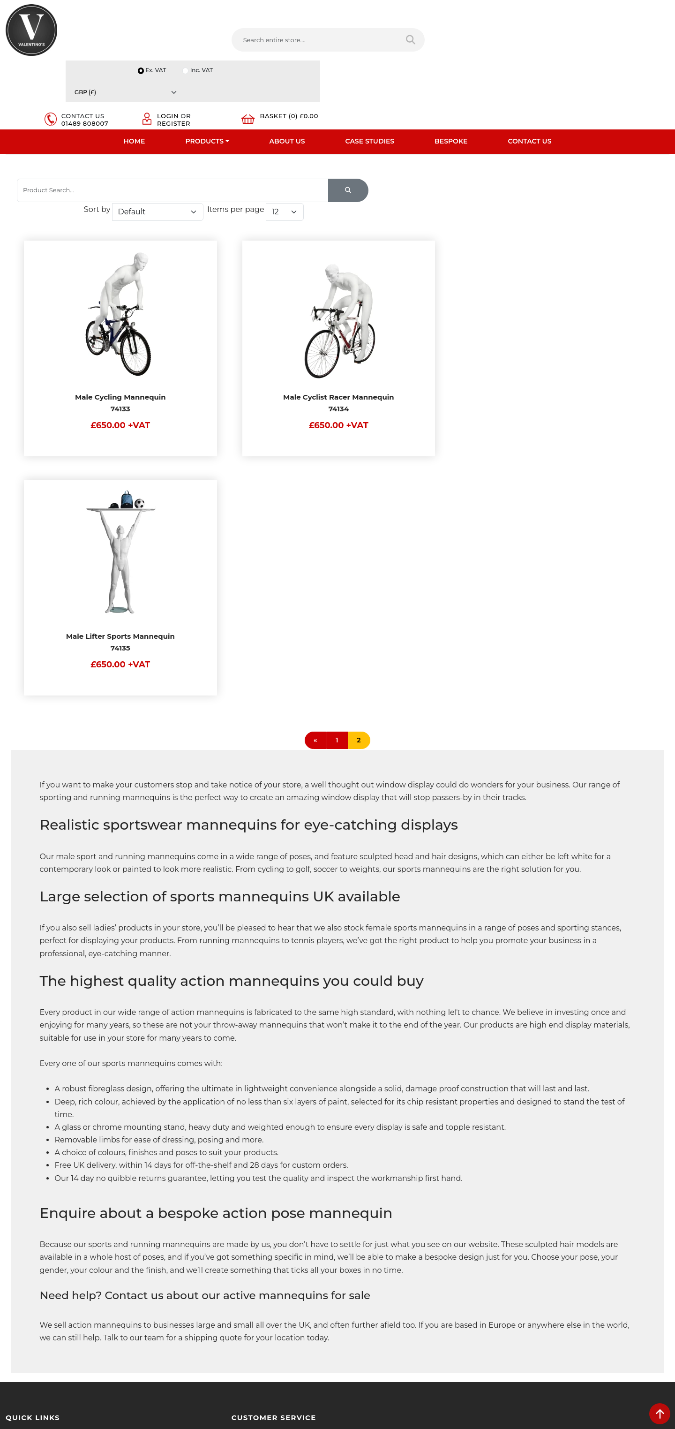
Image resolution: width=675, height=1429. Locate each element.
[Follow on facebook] (351, 1313)
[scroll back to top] (659, 1413)
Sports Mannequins (202, 145)
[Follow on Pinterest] (427, 1313)
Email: (521, 1248)
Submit (638, 1336)
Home (134, 72)
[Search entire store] (345, 41)
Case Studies (370, 72)
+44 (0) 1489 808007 (387, 1291)
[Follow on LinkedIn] (389, 1313)
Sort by (405, 196)
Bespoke (451, 72)
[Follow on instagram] (446, 1313)
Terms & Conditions (203, 1217)
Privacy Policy (195, 1205)
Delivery (186, 1192)
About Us (287, 72)
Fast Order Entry (31, 1217)
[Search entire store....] (253, 41)
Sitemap (187, 1241)
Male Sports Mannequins (289, 145)
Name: (522, 1206)
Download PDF (29, 1266)
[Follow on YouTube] (408, 1313)
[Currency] (626, 10)
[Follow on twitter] (370, 1313)
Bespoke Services (32, 1241)
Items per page (543, 196)
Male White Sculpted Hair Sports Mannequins (420, 145)
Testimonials (25, 1229)
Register (553, 46)
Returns (186, 1229)
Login (548, 38)
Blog (13, 1290)
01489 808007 (472, 49)
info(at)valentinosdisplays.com (402, 1252)
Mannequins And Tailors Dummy (100, 145)
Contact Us (529, 72)
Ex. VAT (513, 10)
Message (525, 1289)
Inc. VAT (560, 10)
